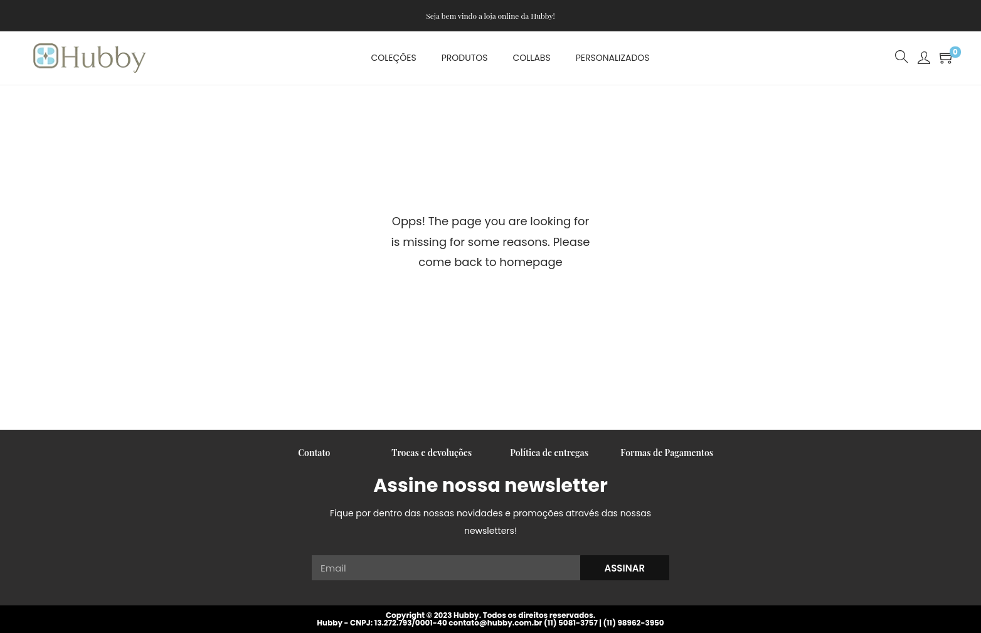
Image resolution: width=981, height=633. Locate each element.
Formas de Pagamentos (666, 453)
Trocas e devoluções (431, 453)
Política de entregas (549, 453)
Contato (314, 453)
